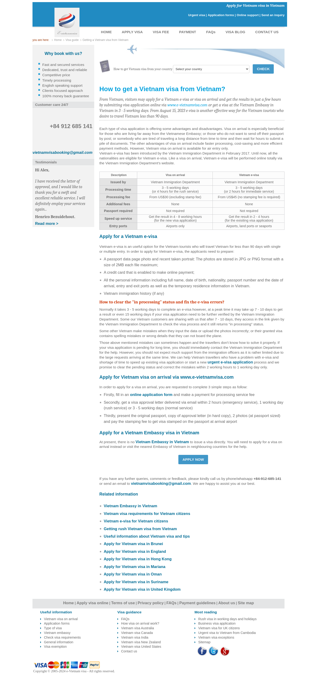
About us (226, 603)
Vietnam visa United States (141, 646)
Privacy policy (151, 603)
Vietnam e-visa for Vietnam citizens (136, 521)
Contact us (129, 651)
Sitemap (204, 642)
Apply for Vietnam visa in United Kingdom (142, 589)
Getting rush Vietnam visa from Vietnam (140, 529)
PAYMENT (187, 32)
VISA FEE (161, 32)
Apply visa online (92, 603)
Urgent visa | (197, 15)
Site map (246, 603)
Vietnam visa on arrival (61, 619)
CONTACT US (267, 32)
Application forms (57, 623)
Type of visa (53, 628)
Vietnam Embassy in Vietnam (162, 442)
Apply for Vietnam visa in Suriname (136, 582)
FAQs (211, 32)
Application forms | (222, 15)
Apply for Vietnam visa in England (135, 551)
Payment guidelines (197, 603)
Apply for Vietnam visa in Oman (133, 574)
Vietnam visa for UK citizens (219, 628)
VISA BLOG (235, 32)
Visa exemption (55, 646)
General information (58, 642)
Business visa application (217, 623)
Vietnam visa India (134, 637)
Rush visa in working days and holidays (227, 619)
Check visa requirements (62, 637)
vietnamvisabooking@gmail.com (161, 483)
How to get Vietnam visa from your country (143, 69)
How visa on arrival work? (140, 623)
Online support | (248, 15)
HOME (106, 32)
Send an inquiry (273, 15)
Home (68, 603)
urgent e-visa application (230, 362)
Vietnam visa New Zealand (141, 642)
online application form (151, 394)
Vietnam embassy (57, 633)
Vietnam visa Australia (137, 628)
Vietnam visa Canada (137, 633)
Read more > (46, 223)
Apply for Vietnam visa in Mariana (135, 567)
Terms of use (123, 603)
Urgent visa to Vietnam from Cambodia (227, 633)
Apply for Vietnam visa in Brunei (133, 544)
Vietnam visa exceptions (216, 637)
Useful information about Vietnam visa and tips (147, 536)
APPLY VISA (132, 32)
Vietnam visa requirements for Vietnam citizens (147, 513)
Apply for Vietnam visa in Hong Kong (138, 559)
